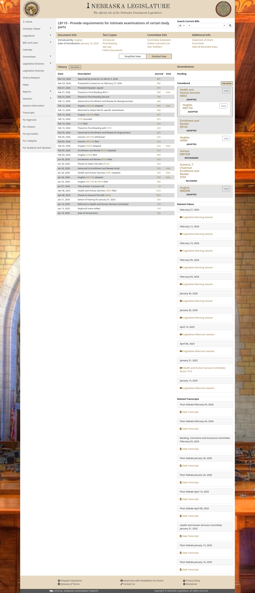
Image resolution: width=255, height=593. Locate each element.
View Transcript (189, 411)
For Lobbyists (30, 140)
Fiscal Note (198, 43)
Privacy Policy (191, 580)
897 (159, 78)
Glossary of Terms (69, 584)
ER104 (104, 150)
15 (159, 186)
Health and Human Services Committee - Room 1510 (203, 369)
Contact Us (128, 584)
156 (159, 204)
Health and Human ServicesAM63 (190, 93)
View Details (75, 67)
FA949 (89, 145)
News (26, 84)
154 (159, 208)
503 (159, 168)
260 (159, 199)
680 (159, 101)
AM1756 (90, 177)
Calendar (27, 49)
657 (159, 114)
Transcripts (28, 112)
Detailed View (159, 56)
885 (159, 83)
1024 (158, 190)
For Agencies (29, 119)
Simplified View (132, 56)
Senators (37, 98)
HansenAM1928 (185, 152)
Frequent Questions (70, 580)
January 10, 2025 (90, 43)
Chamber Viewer (37, 28)
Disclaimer (190, 584)
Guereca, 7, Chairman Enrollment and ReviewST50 (189, 171)
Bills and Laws (37, 42)
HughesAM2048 (185, 189)
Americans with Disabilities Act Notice (142, 580)
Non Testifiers (154, 46)
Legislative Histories (33, 70)
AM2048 (90, 105)
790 (159, 96)
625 (159, 132)
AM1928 (90, 136)
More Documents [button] (112, 50)
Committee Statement (159, 39)
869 (159, 92)
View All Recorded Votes (204, 46)
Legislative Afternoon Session (197, 334)
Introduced (108, 39)
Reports (37, 91)
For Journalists (30, 133)
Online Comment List (158, 43)
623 (159, 141)
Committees (37, 56)
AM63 (108, 172)
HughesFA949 (184, 139)
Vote (168, 92)
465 (159, 181)
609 (159, 154)
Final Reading (110, 43)
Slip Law (107, 46)
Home (28, 21)
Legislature (37, 35)
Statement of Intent (202, 39)
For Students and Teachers (37, 147)
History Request (31, 77)
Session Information (33, 105)
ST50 (80, 119)
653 (159, 119)
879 (159, 87)
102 (159, 213)
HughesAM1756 (188, 106)
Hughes (78, 39)
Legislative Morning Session (196, 217)
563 (159, 159)
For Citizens (29, 126)
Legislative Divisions (37, 63)
